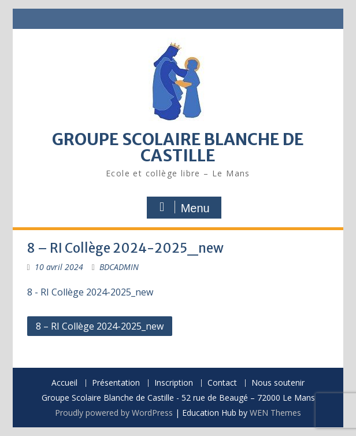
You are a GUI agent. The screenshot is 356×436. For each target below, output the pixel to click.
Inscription (173, 383)
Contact (222, 383)
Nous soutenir (278, 383)
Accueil (64, 383)
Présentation (116, 383)
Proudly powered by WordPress (114, 412)
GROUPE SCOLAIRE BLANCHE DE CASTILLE (178, 147)
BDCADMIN (119, 266)
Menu (182, 208)
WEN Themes (275, 412)
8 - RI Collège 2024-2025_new (90, 292)
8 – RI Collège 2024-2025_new (100, 326)
